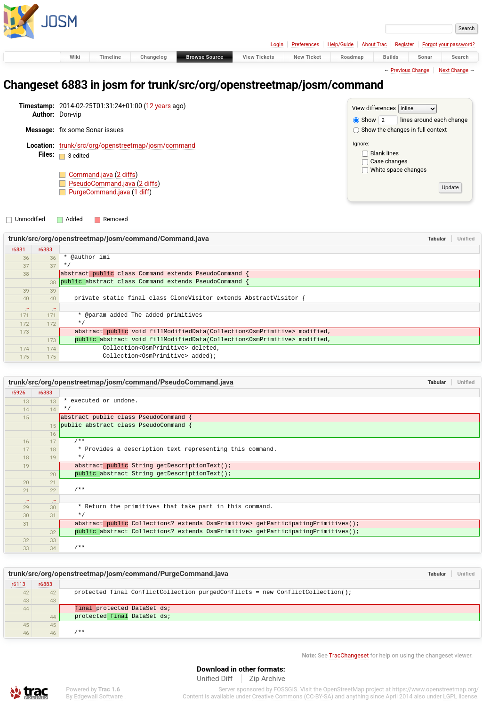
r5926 (18, 392)
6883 (74, 85)
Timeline (110, 57)
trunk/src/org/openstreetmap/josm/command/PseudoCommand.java (120, 382)
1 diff (142, 192)
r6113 (18, 584)
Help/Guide (340, 44)
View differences (374, 108)
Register (404, 44)
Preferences (305, 44)
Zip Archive (267, 678)
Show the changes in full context (400, 129)
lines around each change (422, 119)
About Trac (374, 44)
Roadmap (352, 57)
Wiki (75, 57)
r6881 (18, 249)
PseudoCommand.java (103, 183)
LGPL (450, 696)
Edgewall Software (98, 696)
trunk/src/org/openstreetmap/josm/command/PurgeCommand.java (118, 573)
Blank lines (384, 153)
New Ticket (307, 57)
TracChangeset (349, 655)
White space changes (398, 169)
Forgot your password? (448, 44)
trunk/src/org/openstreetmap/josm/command (266, 85)
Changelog (153, 57)
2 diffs (126, 174)
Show (364, 119)
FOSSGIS (285, 689)
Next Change (453, 70)
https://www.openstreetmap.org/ (435, 689)
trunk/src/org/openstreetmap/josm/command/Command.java (108, 238)
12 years (158, 106)
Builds (391, 57)
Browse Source (205, 57)
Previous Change (410, 70)
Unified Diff (215, 678)
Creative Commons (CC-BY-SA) (293, 696)
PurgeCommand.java (100, 192)
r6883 (45, 249)
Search (460, 57)
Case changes (389, 161)
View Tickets (258, 57)
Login (277, 44)
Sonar (425, 57)
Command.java (91, 174)
